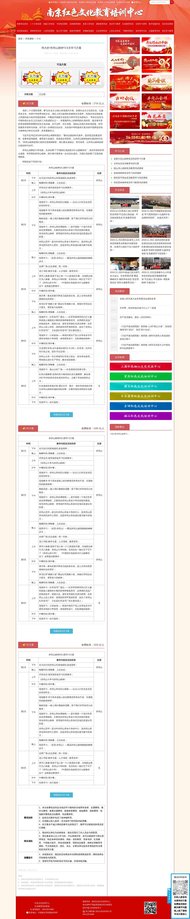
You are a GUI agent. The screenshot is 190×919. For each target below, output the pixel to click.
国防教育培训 (101, 24)
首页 (20, 39)
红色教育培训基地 (42, 906)
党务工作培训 (88, 24)
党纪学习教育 (167, 31)
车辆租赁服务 (88, 31)
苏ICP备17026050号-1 (92, 908)
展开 (169, 896)
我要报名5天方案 (61, 414)
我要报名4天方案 (61, 631)
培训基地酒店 (22, 31)
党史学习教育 (114, 24)
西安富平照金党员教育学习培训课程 (131, 178)
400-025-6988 (123, 2)
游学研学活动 (141, 31)
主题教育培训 (154, 31)
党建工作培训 (48, 24)
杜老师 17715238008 (106, 2)
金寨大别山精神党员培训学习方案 (129, 159)
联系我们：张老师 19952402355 (63, 2)
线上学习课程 (62, 31)
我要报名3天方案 (61, 795)
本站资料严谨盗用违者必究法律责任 (97, 905)
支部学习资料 (141, 24)
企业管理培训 (101, 31)
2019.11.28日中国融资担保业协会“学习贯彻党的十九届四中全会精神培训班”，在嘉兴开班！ (156, 214)
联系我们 (136, 2)
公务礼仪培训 (114, 31)
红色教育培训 (128, 24)
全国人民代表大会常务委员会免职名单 (138, 299)
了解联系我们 (128, 31)
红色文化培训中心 (42, 903)
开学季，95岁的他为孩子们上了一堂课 (138, 308)
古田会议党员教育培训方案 (126, 163)
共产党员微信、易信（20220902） (136, 317)
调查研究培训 (35, 31)
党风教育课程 (75, 24)
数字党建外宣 (154, 24)
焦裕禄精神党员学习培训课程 (127, 173)
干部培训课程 (62, 24)
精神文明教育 (75, 31)
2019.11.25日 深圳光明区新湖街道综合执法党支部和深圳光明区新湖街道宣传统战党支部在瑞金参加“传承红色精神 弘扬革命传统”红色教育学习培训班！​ (156, 247)
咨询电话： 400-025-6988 (42, 909)
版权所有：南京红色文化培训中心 (96, 901)
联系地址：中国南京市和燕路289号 (42, 912)
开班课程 (30, 39)
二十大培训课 (35, 24)
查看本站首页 (22, 24)
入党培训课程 (48, 31)
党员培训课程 (167, 24)
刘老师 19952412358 (87, 2)
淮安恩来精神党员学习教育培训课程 (131, 182)
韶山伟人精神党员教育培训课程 (128, 168)
